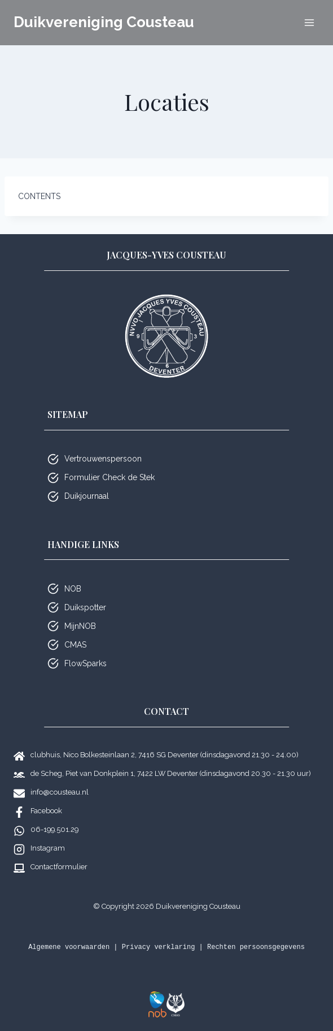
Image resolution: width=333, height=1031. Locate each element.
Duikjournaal (86, 496)
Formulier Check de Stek (109, 477)
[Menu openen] (309, 22)
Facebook (46, 810)
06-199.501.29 (54, 829)
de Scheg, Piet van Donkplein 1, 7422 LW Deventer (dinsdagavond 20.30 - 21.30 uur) (170, 773)
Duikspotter (85, 607)
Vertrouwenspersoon (103, 458)
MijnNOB (80, 626)
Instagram (47, 848)
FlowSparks (85, 663)
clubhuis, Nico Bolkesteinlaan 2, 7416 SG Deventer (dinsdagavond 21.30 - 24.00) (164, 754)
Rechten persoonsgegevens (256, 947)
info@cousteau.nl (59, 792)
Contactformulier (58, 866)
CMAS (75, 644)
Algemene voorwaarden (68, 947)
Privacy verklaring (158, 947)
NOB (72, 588)
